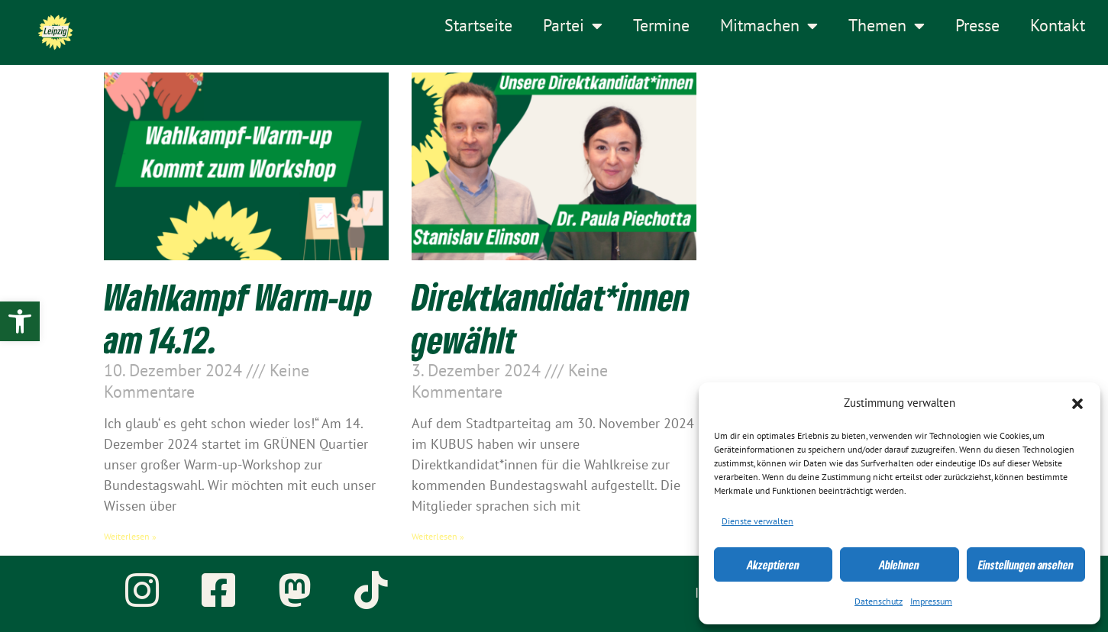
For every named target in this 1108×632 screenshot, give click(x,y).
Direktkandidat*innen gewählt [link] (551, 317)
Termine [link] (661, 26)
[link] (20, 321)
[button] (1077, 403)
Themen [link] (886, 26)
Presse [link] (977, 26)
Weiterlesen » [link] (130, 536)
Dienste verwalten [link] (757, 521)
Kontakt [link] (1057, 26)
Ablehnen (899, 564)
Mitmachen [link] (769, 26)
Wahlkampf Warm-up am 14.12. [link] (238, 317)
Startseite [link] (478, 26)
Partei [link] (572, 26)
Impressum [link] (931, 601)
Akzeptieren (773, 564)
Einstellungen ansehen (1026, 564)
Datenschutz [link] (878, 601)
